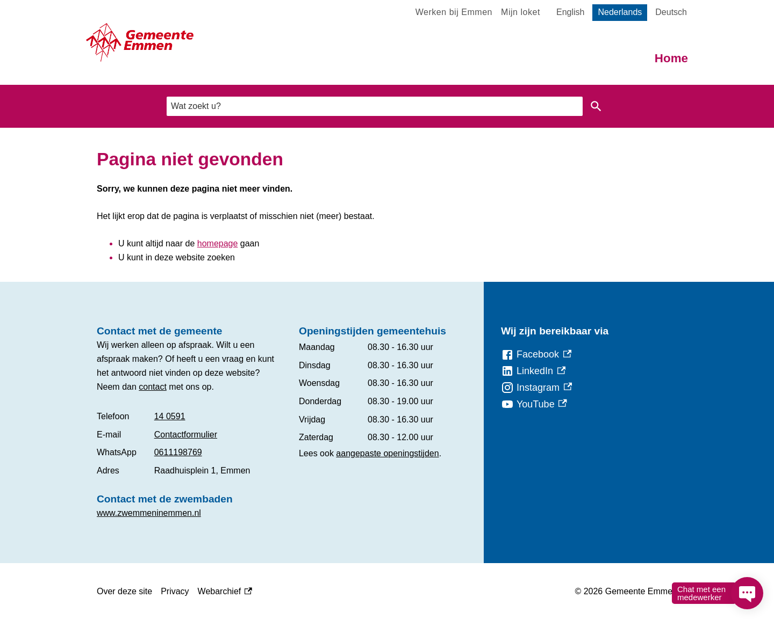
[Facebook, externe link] (536, 354)
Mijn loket (520, 12)
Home (671, 58)
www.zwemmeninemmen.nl (149, 512)
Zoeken (596, 106)
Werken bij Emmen (453, 12)
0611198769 (178, 452)
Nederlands (620, 12)
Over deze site (124, 591)
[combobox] (375, 106)
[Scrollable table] (189, 443)
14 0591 (169, 416)
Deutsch (671, 12)
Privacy (175, 591)
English (570, 12)
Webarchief (225, 592)
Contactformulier (185, 434)
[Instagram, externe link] (536, 388)
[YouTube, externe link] (534, 404)
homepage (217, 243)
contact (153, 386)
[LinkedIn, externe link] (533, 371)
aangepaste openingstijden (387, 453)
